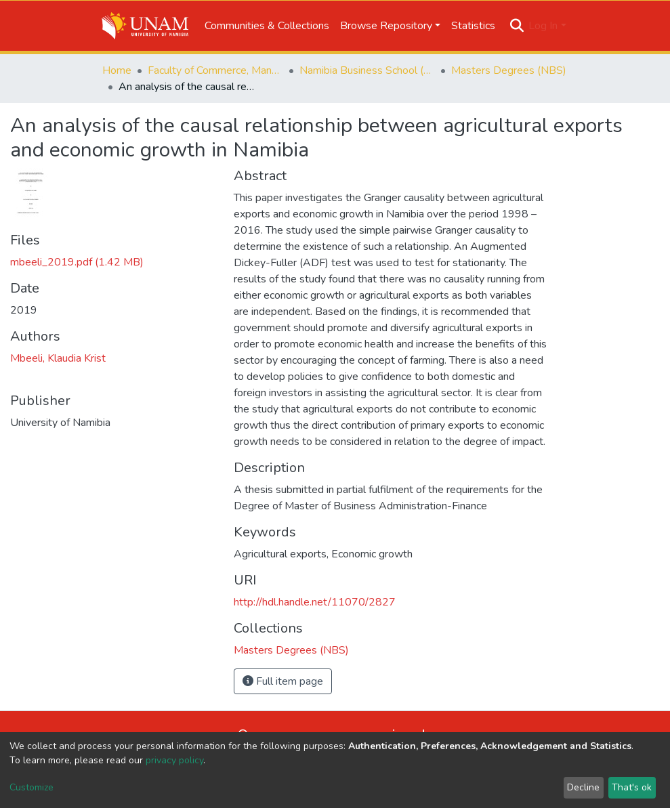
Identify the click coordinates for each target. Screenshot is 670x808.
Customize (31, 787)
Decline (583, 787)
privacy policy (174, 760)
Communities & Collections (267, 25)
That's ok (632, 787)
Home (116, 70)
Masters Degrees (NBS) (508, 70)
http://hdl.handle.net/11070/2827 (315, 602)
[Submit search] (516, 26)
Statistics (473, 25)
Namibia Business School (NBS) (367, 70)
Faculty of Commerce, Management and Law (215, 70)
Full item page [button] (283, 681)
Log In (543, 25)
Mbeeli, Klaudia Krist (58, 358)
